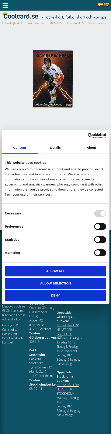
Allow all (55, 271)
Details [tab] (55, 147)
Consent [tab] (19, 147)
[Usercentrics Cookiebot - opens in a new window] (87, 136)
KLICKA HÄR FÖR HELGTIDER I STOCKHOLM (68, 389)
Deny (55, 295)
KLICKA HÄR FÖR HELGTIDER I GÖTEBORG (68, 329)
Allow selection (55, 283)
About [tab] (91, 147)
